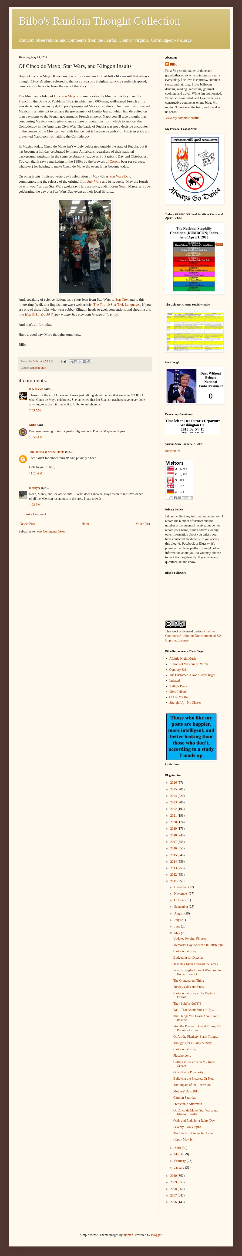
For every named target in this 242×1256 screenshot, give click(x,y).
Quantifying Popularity (188, 1072)
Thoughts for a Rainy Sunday (192, 1043)
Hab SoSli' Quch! (37, 314)
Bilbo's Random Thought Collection (99, 21)
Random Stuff (38, 367)
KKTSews (36, 389)
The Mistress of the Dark (46, 452)
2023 (174, 802)
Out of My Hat (179, 697)
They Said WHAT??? (187, 1003)
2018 (174, 835)
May (177, 933)
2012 (174, 874)
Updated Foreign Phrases (189, 938)
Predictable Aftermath (187, 1104)
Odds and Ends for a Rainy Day (194, 1120)
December (181, 887)
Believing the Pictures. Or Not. (193, 1078)
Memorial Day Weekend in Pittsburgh (198, 945)
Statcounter (172, 451)
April (178, 1148)
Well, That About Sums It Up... (193, 1010)
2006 (174, 1202)
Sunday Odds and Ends (188, 987)
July (177, 920)
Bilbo (173, 64)
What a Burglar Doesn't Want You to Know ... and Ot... (197, 972)
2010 (174, 1175)
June (177, 926)
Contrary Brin (178, 669)
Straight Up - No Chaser (185, 702)
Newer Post (27, 524)
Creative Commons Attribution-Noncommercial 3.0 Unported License (193, 636)
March (178, 1154)
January (179, 1167)
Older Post (143, 524)
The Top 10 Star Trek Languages (116, 304)
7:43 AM (35, 410)
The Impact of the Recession (192, 1085)
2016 (174, 848)
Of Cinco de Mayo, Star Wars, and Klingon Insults (195, 1112)
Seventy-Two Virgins (187, 1127)
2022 (174, 809)
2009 (174, 1182)
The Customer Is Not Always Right (192, 675)
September (181, 906)
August (179, 913)
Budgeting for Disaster (188, 957)
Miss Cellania (178, 692)
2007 (174, 1195)
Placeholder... (182, 1055)
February (180, 1161)
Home (86, 524)
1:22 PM (34, 504)
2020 (174, 822)
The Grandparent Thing (188, 980)
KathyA (34, 488)
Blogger (156, 1235)
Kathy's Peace (178, 686)
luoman (128, 1235)
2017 (174, 842)
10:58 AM (35, 437)
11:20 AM (35, 473)
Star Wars (94, 181)
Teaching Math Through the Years (195, 964)
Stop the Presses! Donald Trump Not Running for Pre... (197, 1028)
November (181, 893)
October (179, 900)
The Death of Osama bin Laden (193, 1133)
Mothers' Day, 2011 (186, 1091)
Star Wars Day (119, 176)
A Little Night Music (183, 658)
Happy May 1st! (184, 1139)
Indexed (174, 680)
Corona (115, 161)
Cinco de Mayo (65, 96)
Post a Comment (35, 514)
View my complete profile (182, 118)
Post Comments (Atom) (52, 531)
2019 (174, 828)
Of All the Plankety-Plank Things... (196, 1036)
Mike (32, 425)
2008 (174, 1189)
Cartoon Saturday (184, 951)
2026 (174, 782)
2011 (174, 881)
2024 (174, 796)
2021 (174, 815)
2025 (174, 789)
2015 (174, 855)
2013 (174, 868)
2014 (174, 861)
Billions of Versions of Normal (189, 664)
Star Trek (121, 299)
